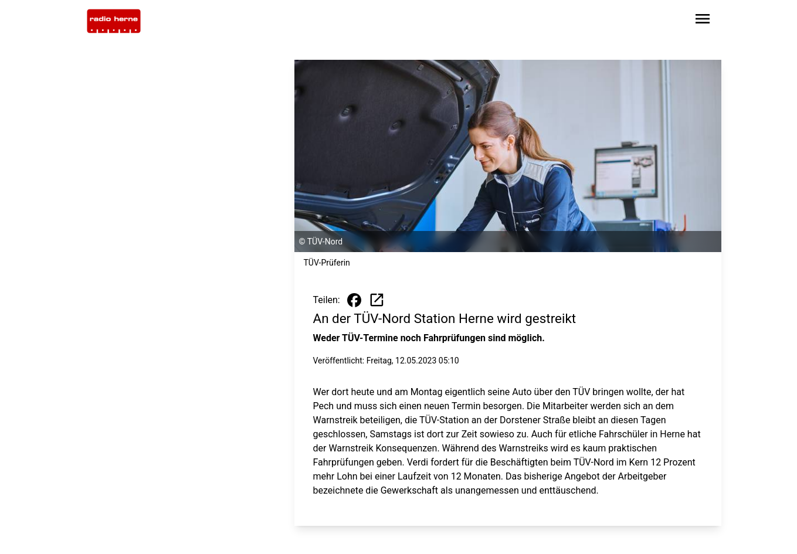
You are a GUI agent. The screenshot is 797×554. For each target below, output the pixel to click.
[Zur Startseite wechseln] (114, 21)
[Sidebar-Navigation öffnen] (702, 20)
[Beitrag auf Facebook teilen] (354, 300)
